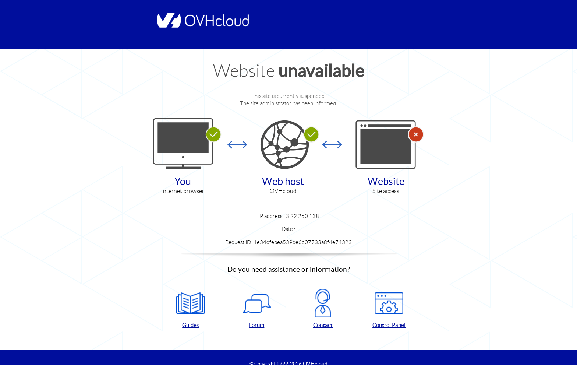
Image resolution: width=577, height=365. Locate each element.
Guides (190, 308)
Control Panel (389, 308)
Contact (322, 308)
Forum (257, 308)
